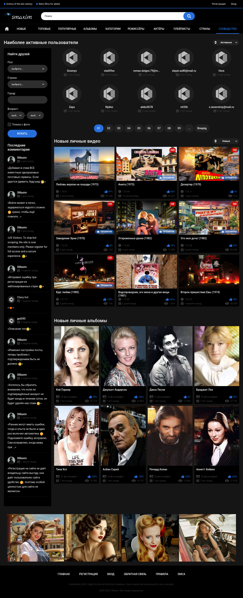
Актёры (159, 28)
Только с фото (21, 124)
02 (108, 128)
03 (118, 128)
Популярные (67, 28)
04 (128, 128)
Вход (233, 4)
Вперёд (202, 128)
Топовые (44, 28)
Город (11, 93)
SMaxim (22, 157)
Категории (113, 28)
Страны (204, 28)
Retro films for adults (49, 4)
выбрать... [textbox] (17, 68)
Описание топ (19, 328)
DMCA (181, 574)
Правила (162, 574)
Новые (21, 28)
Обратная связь (135, 574)
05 (138, 128)
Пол (10, 62)
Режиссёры (136, 28)
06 (149, 128)
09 (179, 128)
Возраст (13, 108)
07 (159, 128)
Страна (12, 77)
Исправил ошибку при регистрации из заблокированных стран (25, 282)
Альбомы (90, 28)
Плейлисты (182, 28)
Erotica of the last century (19, 4)
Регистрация (219, 4)
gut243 (21, 318)
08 (169, 128)
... (189, 128)
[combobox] (27, 68)
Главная (7, 29)
